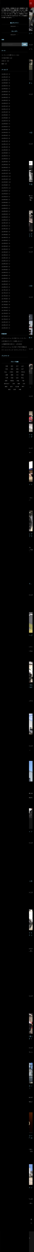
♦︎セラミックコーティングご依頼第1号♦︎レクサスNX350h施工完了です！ (17, 1037)
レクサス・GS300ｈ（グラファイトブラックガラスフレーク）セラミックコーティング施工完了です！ (17, 935)
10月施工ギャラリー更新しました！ (16, 387)
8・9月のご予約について (11, 784)
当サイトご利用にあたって (17, 1244)
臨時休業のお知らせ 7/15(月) (14, 987)
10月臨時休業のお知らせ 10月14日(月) (17, 287)
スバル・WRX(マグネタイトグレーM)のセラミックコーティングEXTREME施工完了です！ (17, 687)
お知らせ (8, 91)
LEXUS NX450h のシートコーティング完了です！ (17, 485)
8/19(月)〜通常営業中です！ (13, 737)
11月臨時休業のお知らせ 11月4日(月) (17, 133)
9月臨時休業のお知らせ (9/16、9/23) (17, 584)
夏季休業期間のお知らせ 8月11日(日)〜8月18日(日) (17, 882)
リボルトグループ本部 (9, 1238)
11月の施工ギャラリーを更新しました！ (17, 84)
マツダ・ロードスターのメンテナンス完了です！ (17, 1188)
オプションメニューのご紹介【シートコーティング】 (17, 34)
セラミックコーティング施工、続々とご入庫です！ (17, 338)
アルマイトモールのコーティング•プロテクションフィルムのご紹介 (17, 636)
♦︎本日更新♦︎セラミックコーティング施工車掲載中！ (17, 832)
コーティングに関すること (13, 244)
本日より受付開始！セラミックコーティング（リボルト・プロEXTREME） (17, 1137)
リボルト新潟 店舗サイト (17, 1241)
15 (26, 1219)
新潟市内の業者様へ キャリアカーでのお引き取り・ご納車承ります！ (17, 1087)
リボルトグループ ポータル (23, 1238)
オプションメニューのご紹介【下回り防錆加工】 (17, 185)
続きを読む (17, 56)
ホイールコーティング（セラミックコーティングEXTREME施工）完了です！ (17, 236)
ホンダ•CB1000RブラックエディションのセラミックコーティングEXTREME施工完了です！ (17, 436)
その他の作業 (9, 41)
